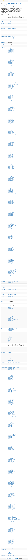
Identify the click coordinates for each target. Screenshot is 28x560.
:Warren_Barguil (10, 190)
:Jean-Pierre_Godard (11, 249)
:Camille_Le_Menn (11, 387)
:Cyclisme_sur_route (11, 30)
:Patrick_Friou (10, 154)
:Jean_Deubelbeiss (11, 260)
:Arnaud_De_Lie (10, 380)
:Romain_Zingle (10, 167)
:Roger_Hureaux (10, 275)
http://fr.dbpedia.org (16, 6)
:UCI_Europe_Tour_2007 (11, 504)
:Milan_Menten (10, 213)
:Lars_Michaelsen (11, 142)
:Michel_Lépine (10, 222)
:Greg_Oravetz (10, 227)
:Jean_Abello (10, 259)
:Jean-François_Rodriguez (12, 434)
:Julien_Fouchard (10, 448)
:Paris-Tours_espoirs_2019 (12, 269)
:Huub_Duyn (10, 117)
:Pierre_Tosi (10, 472)
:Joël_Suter (10, 447)
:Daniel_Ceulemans (11, 397)
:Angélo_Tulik (10, 377)
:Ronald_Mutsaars (11, 168)
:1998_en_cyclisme (11, 51)
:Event (9, 336)
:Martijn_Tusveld (10, 199)
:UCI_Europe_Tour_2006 (11, 503)
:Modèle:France (10, 308)
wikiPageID (3, 42)
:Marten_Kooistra (10, 198)
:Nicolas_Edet (10, 456)
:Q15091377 (10, 338)
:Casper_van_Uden (11, 388)
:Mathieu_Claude (10, 201)
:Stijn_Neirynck (10, 178)
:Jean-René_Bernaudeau (11, 128)
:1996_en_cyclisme (11, 49)
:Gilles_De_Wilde (10, 413)
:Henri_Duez (10, 422)
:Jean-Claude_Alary (11, 257)
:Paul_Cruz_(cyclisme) (11, 273)
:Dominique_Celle (11, 245)
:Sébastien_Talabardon (11, 181)
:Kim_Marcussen (10, 236)
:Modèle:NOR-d (10, 321)
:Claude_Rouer (10, 87)
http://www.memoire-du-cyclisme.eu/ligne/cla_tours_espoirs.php (15, 37)
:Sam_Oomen (10, 484)
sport (2, 30)
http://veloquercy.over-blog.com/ (11, 40)
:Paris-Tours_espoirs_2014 (12, 152)
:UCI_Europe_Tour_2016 (11, 508)
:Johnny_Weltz (10, 133)
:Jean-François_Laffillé (11, 432)
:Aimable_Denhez (11, 246)
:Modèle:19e (10, 307)
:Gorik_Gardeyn (10, 109)
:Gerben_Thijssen (11, 106)
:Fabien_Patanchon (11, 94)
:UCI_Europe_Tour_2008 (11, 505)
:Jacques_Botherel (11, 120)
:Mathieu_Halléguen (11, 202)
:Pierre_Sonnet (10, 215)
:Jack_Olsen (10, 226)
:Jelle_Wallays (10, 131)
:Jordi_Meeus (10, 135)
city (2, 21)
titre (2, 301)
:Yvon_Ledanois (10, 192)
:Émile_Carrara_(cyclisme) (12, 193)
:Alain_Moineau (10, 62)
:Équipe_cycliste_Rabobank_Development (13, 521)
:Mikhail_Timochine (11, 212)
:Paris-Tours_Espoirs (11, 369)
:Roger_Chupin (10, 163)
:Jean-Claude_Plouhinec (11, 258)
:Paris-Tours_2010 (11, 462)
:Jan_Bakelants (10, 123)
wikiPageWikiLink (3, 47)
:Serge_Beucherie (11, 175)
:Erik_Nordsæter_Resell (11, 93)
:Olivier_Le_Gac (10, 146)
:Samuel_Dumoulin (11, 485)
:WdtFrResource (10, 553)
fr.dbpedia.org (25, 6)
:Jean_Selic (10, 130)
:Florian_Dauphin (10, 234)
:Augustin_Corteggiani (11, 233)
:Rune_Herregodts (11, 169)
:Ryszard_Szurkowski (11, 170)
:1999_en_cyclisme (11, 52)
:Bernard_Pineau (10, 223)
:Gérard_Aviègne (10, 228)
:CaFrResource (10, 551)
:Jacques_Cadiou (11, 121)
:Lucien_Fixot (10, 262)
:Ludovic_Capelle (10, 143)
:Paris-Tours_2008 (11, 461)
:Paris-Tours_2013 (11, 151)
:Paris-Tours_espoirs (11, 365)
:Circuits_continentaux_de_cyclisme (13, 84)
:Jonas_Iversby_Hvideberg (12, 28)
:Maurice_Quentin (11, 204)
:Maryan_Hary (10, 200)
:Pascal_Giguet (10, 239)
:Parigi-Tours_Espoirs (11, 358)
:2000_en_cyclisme (11, 53)
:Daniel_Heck (10, 216)
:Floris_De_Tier (10, 402)
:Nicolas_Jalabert (10, 144)
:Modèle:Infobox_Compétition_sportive (13, 319)
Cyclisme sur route (7, 6)
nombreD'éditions (3, 287)
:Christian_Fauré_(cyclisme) (12, 225)
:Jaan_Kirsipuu (10, 118)
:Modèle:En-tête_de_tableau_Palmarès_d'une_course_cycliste (16, 326)
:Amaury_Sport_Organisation (12, 26)
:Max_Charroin (10, 205)
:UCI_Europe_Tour (11, 81)
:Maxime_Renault (11, 541)
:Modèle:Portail (10, 310)
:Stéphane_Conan (11, 179)
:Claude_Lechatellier (11, 86)
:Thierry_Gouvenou (11, 497)
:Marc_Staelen (10, 528)
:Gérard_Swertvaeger (11, 421)
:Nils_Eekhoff (10, 145)
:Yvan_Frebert (10, 191)
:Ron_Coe (10, 238)
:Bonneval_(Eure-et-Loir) (11, 386)
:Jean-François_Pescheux (11, 433)
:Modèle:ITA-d (10, 318)
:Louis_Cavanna (10, 261)
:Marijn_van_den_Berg (11, 529)
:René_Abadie (10, 473)
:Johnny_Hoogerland (11, 132)
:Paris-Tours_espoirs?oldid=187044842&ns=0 (14, 362)
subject (2, 328)
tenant (2, 299)
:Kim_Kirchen (10, 450)
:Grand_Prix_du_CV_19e (11, 368)
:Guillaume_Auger (11, 111)
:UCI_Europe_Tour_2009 (11, 506)
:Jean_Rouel (10, 248)
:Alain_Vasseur (10, 63)
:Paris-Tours (10, 330)
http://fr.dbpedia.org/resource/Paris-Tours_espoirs (13, 4)
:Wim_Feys (10, 514)
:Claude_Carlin (10, 85)
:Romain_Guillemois (11, 166)
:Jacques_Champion (11, 122)
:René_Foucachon (11, 474)
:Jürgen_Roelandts (11, 449)
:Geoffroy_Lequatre (11, 105)
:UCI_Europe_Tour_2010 (11, 507)
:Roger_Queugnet (11, 164)
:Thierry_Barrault (10, 496)
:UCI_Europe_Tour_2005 (11, 502)
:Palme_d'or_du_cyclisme (11, 459)
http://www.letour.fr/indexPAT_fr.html (12, 36)
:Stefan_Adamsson (11, 177)
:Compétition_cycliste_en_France (12, 328)
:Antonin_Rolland (10, 70)
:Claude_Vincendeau (11, 88)
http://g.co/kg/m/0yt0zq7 (10, 360)
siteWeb (2, 294)
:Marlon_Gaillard (10, 530)
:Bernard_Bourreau (11, 74)
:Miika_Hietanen (10, 210)
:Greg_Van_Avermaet (11, 110)
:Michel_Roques (10, 543)
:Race (9, 341)
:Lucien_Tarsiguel (11, 263)
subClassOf (3, 352)
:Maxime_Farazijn (11, 539)
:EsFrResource (10, 552)
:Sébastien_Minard (11, 180)
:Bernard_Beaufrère (11, 73)
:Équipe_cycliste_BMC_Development (13, 518)
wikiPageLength (3, 44)
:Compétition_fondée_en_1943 (12, 329)
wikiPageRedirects (4, 367)
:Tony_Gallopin (10, 187)
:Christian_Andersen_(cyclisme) (12, 82)
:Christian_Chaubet (11, 83)
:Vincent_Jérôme (10, 189)
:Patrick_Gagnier (10, 155)
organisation (3, 26)
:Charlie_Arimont (10, 389)
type (2, 34)
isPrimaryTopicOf (3, 365)
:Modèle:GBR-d (10, 316)
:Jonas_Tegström (10, 214)
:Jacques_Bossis (10, 119)
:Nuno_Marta (10, 237)
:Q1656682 (10, 339)
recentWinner (3, 28)
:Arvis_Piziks (10, 72)
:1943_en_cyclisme (11, 48)
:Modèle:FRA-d (10, 315)
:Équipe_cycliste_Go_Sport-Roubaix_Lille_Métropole (15, 520)
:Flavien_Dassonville (11, 96)
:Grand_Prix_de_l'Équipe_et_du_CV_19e (13, 367)
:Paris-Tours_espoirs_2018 (12, 268)
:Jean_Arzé (10, 235)
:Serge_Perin (10, 176)
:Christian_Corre (10, 240)
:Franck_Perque (10, 100)
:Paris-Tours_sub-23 (11, 359)
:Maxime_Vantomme (11, 542)
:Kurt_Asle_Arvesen (11, 141)
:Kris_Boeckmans (11, 140)
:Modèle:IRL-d (10, 317)
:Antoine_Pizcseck (11, 251)
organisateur (3, 289)
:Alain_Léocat (10, 250)
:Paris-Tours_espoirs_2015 (12, 47)
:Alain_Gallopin (10, 61)
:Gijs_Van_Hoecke (11, 107)
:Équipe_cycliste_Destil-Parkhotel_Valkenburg (14, 519)
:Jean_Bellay (10, 129)
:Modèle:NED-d (10, 320)
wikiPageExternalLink (4, 36)
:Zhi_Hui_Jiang (10, 516)
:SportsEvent (9, 335)
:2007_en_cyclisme (11, 59)
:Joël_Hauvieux (10, 446)
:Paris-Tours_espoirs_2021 (12, 271)
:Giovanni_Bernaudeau (11, 108)
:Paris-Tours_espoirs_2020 (12, 270)
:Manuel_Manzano (11, 527)
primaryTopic (3, 555)
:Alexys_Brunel (10, 65)
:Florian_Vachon (10, 97)
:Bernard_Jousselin (11, 76)
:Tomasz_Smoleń (10, 186)
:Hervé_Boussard (11, 116)
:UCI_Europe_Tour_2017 (11, 509)
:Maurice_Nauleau (11, 224)
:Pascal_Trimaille (10, 272)
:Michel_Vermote (10, 544)
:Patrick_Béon (10, 153)
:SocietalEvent (10, 342)
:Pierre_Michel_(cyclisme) (11, 158)
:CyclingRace (9, 352)
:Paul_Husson (10, 247)
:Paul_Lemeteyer (10, 156)
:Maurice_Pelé (10, 203)
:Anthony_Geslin (10, 378)
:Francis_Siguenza (11, 99)
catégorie (3, 281)
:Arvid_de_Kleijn (10, 71)
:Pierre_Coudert (10, 274)
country (2, 23)
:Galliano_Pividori (11, 409)
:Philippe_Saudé (10, 157)
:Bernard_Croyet (10, 75)
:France (9, 21)
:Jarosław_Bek (10, 256)
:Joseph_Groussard (11, 445)
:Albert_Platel (10, 64)
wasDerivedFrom (3, 362)
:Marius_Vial (10, 221)
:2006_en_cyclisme (11, 58)
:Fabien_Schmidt (10, 95)
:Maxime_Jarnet (10, 540)
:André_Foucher (10, 375)
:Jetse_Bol (10, 439)
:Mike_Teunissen (10, 211)
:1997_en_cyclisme (11, 50)
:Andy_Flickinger (10, 376)
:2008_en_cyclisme (11, 60)
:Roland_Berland (10, 165)
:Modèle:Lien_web (11, 309)
